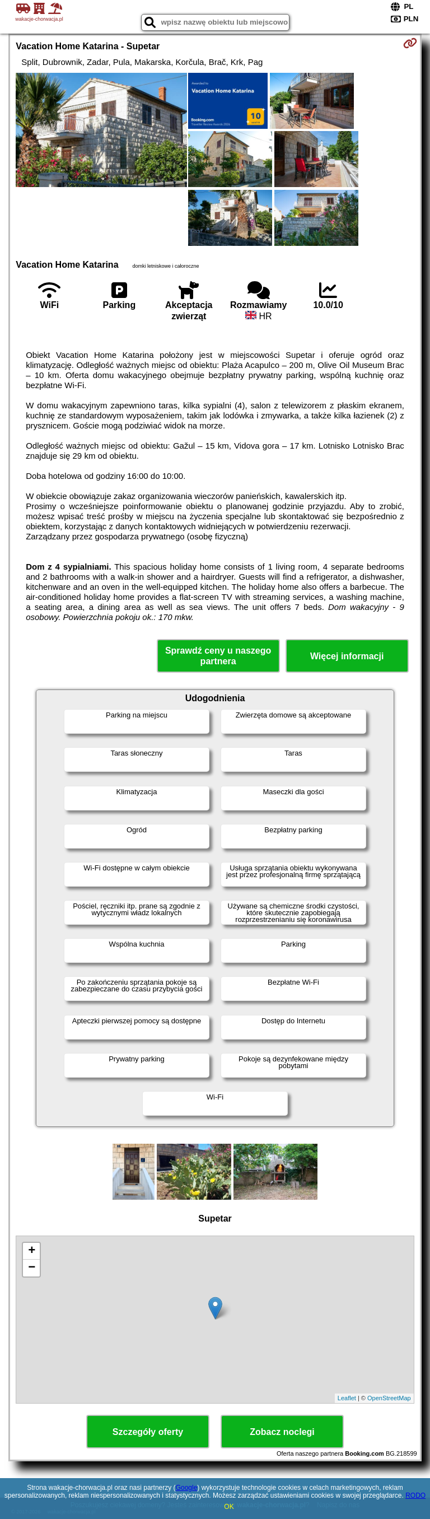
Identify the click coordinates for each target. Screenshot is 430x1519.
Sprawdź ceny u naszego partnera (218, 656)
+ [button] (31, 1251)
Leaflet (347, 1398)
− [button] (31, 1268)
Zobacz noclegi (282, 1432)
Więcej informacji (347, 656)
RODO (415, 1495)
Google (187, 1488)
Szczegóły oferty (148, 1432)
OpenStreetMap (389, 1398)
